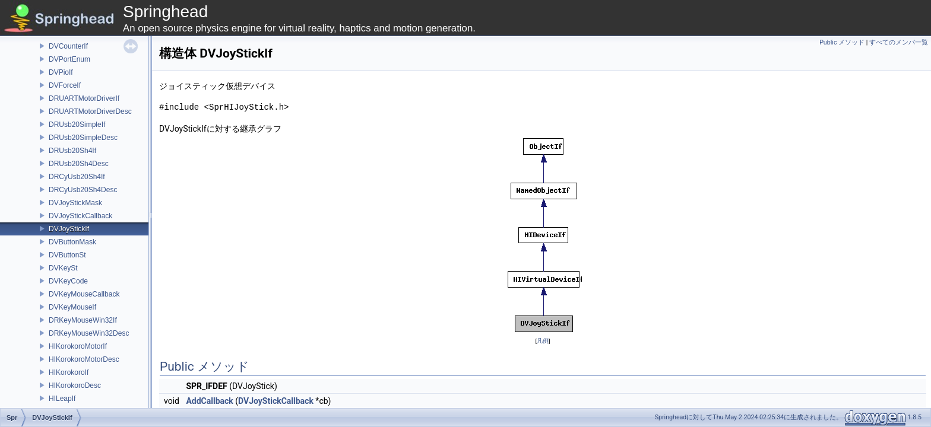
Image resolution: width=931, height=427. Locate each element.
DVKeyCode (68, 281)
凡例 (543, 340)
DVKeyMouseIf (72, 307)
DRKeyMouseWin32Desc (89, 333)
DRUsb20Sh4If (72, 150)
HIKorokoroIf (68, 372)
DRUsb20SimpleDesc (83, 137)
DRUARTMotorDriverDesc (90, 111)
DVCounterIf (68, 46)
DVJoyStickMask (75, 203)
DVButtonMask (72, 242)
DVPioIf (61, 72)
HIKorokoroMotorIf (78, 346)
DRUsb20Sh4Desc (79, 164)
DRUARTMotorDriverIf (84, 98)
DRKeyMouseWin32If (83, 320)
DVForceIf (65, 85)
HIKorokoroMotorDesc (84, 359)
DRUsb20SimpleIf (77, 124)
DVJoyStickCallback (80, 216)
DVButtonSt (67, 255)
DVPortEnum (69, 59)
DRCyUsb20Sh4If (77, 177)
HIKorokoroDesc (75, 385)
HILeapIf (62, 398)
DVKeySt (63, 268)
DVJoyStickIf (69, 229)
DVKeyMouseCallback (84, 294)
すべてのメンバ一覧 (898, 42)
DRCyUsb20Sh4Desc (83, 190)
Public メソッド (841, 42)
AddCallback (209, 401)
